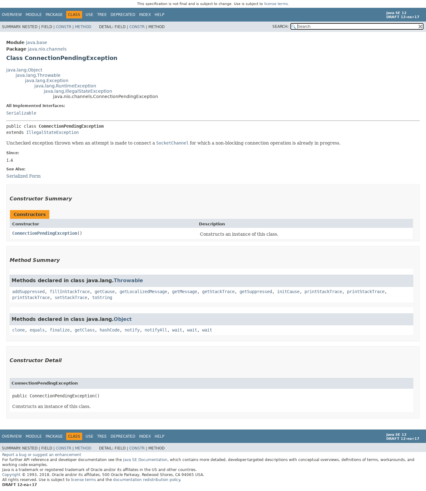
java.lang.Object (24, 69)
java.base (36, 42)
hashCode (110, 329)
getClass (85, 329)
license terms (276, 4)
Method (83, 27)
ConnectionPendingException (44, 233)
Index (145, 14)
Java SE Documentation (145, 460)
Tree (102, 14)
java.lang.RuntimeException (65, 85)
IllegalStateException (52, 132)
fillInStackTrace (70, 291)
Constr (63, 27)
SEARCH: (280, 26)
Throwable (128, 280)
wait (177, 329)
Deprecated (123, 14)
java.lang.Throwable (38, 75)
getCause (105, 291)
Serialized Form (23, 176)
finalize (60, 329)
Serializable (21, 112)
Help (159, 14)
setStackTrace (71, 297)
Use (89, 14)
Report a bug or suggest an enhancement (41, 455)
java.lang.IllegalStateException (78, 91)
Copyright (11, 475)
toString (102, 297)
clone (18, 329)
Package (54, 14)
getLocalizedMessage (143, 291)
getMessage (184, 291)
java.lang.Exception (46, 80)
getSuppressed (256, 291)
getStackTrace (218, 291)
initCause (288, 291)
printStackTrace (323, 291)
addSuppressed (28, 291)
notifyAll (156, 329)
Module (34, 14)
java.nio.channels (47, 49)
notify (132, 329)
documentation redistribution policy (146, 480)
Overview (12, 14)
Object (123, 319)
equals (37, 329)
